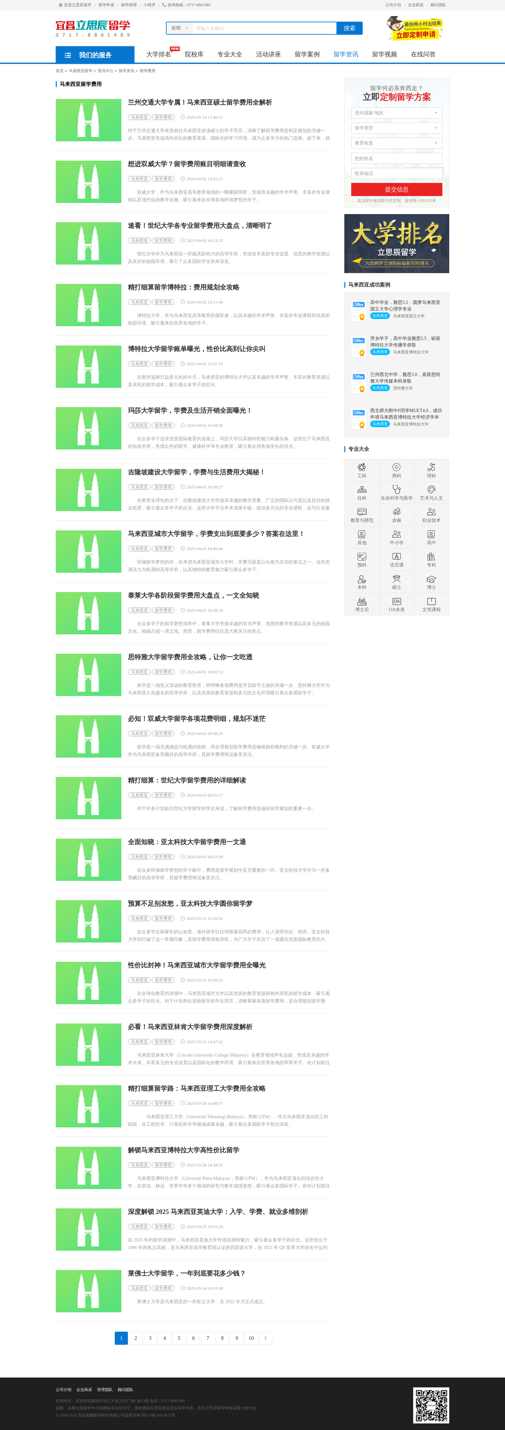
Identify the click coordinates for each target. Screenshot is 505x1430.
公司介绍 (393, 5)
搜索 (349, 28)
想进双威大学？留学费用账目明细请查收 (187, 164)
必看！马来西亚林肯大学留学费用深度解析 (190, 1026)
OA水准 (397, 604)
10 (251, 1338)
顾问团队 (438, 5)
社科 (362, 493)
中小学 (397, 537)
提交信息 (397, 189)
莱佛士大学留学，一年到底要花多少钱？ (187, 1273)
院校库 (194, 54)
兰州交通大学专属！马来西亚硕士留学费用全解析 (200, 102)
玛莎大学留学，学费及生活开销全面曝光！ (190, 410)
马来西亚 (139, 117)
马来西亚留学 (80, 71)
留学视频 (384, 54)
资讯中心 (105, 71)
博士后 (362, 604)
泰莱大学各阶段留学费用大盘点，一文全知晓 (193, 595)
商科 (397, 470)
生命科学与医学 (397, 493)
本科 (362, 582)
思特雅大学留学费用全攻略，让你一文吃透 (190, 657)
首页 (60, 71)
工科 (362, 470)
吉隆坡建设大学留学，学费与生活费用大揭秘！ (197, 472)
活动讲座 (268, 54)
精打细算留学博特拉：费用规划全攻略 (183, 287)
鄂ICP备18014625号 (158, 1415)
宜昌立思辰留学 (75, 5)
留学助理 (129, 5)
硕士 (397, 582)
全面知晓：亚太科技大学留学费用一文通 (187, 842)
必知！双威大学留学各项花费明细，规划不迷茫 (197, 718)
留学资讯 (345, 54)
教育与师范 (362, 515)
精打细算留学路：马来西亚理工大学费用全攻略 (197, 1088)
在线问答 (423, 54)
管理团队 (105, 1389)
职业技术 (431, 515)
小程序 (149, 5)
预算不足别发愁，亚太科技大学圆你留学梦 (190, 903)
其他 (362, 537)
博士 (431, 582)
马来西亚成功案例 (369, 285)
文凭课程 (431, 604)
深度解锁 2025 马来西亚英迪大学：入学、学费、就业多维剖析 (218, 1211)
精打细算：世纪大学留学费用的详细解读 (187, 780)
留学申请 (106, 5)
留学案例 (307, 54)
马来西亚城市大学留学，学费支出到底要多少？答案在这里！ (216, 533)
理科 (431, 470)
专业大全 (229, 54)
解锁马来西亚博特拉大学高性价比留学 (183, 1150)
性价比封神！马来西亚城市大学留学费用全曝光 (197, 965)
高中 (431, 537)
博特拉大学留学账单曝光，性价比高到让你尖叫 (197, 349)
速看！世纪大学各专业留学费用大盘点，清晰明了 (200, 225)
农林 (397, 515)
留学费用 (147, 71)
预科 (362, 559)
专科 (431, 559)
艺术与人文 (431, 493)
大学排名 (162, 52)
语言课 (397, 559)
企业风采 (416, 5)
